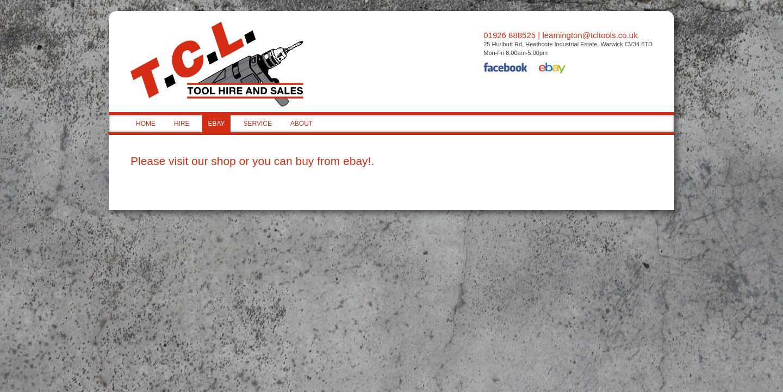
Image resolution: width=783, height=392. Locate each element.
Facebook (505, 69)
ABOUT (301, 123)
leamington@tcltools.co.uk (589, 35)
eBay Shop (552, 69)
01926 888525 (509, 35)
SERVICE (257, 123)
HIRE (182, 123)
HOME (146, 123)
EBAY (216, 123)
